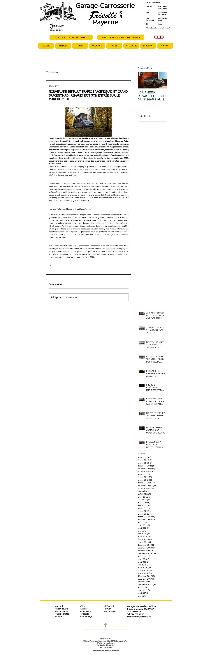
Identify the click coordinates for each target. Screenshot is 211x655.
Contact (60, 616)
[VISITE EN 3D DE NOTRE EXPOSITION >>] (71, 37)
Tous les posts (52, 72)
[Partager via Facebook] (50, 265)
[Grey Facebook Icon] (105, 625)
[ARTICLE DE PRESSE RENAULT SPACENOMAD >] (120, 37)
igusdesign (110, 645)
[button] (131, 46)
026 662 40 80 (137, 614)
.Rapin (112, 643)
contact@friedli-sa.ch (141, 617)
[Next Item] (163, 80)
